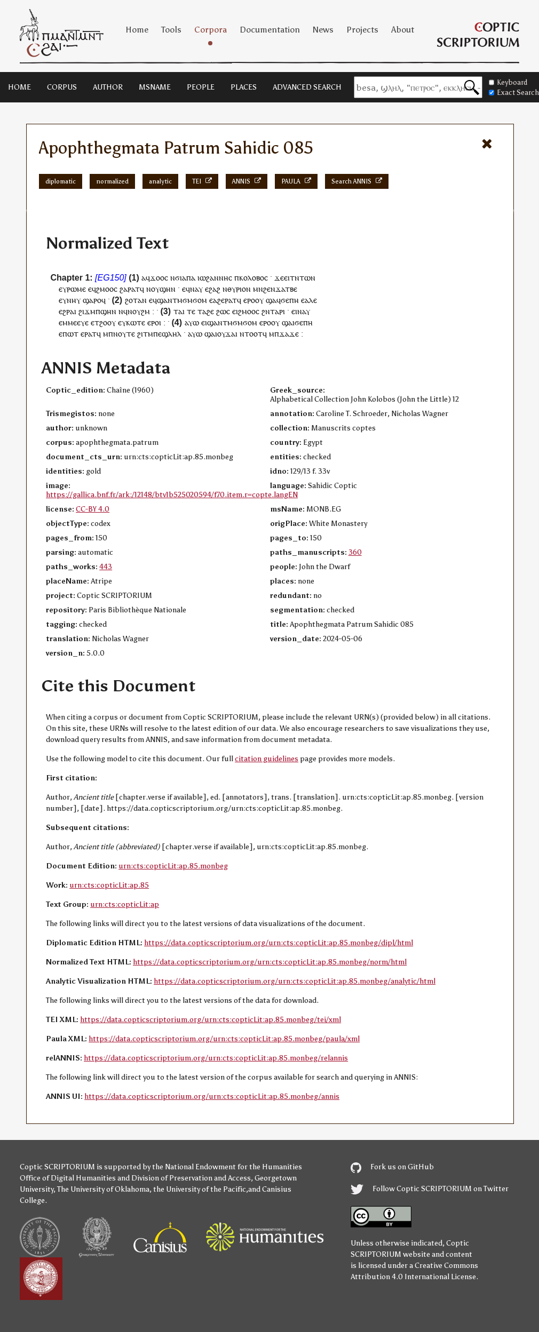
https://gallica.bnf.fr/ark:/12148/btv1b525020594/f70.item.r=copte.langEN (172, 494)
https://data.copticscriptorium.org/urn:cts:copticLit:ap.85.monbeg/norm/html (270, 962)
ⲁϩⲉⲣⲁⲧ (225, 300)
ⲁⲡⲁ (188, 277)
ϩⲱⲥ (223, 311)
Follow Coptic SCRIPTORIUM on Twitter (430, 1188)
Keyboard (508, 82)
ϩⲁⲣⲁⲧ (130, 288)
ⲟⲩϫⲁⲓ (227, 333)
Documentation (270, 30)
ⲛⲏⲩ (74, 300)
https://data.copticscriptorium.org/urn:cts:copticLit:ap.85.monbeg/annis (211, 1096)
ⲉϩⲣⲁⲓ (67, 311)
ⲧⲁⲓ (179, 311)
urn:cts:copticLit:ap (124, 904)
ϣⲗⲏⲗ (171, 333)
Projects (362, 30)
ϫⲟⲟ (157, 277)
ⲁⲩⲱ (192, 322)
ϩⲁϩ (214, 288)
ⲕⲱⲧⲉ (135, 322)
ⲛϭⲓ (176, 277)
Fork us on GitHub (392, 1166)
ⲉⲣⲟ (249, 300)
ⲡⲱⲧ (70, 333)
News (323, 30)
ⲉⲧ (95, 322)
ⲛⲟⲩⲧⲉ (124, 333)
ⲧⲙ (177, 300)
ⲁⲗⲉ (311, 300)
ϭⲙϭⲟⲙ (195, 300)
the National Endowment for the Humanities (227, 1166)
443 (105, 566)
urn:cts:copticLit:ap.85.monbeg (173, 866)
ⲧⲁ (202, 311)
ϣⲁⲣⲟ (92, 300)
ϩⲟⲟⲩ (107, 322)
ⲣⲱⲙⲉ (76, 288)
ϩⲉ (210, 311)
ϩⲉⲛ (269, 288)
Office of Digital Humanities (68, 1178)
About (402, 30)
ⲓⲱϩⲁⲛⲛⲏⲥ (214, 277)
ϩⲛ (265, 311)
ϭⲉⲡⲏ (290, 300)
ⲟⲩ (155, 288)
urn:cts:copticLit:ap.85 (109, 885)
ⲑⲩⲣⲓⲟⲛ (239, 288)
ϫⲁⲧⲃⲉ (286, 288)
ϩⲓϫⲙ (87, 311)
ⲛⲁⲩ (196, 288)
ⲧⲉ (191, 311)
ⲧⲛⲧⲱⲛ (302, 277)
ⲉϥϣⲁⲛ (160, 300)
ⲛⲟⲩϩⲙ (139, 311)
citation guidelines (266, 758)
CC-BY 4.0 (92, 509)
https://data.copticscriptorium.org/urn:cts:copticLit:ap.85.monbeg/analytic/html (294, 981)
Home (136, 30)
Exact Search (514, 92)
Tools (171, 30)
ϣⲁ (271, 300)
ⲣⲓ (282, 311)
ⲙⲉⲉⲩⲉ (78, 322)
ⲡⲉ (157, 333)
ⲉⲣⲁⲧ (89, 333)
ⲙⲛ (258, 288)
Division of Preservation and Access (191, 1178)
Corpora (210, 30)
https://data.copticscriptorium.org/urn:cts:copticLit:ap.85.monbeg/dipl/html (278, 942)
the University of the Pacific (199, 1189)
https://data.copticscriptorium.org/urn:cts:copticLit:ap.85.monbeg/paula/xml (224, 1038)
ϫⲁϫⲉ (289, 333)
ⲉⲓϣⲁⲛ (212, 322)
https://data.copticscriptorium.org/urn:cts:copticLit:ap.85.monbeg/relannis (216, 1058)
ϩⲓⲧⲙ (145, 333)
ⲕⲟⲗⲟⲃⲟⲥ (253, 277)
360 (355, 552)
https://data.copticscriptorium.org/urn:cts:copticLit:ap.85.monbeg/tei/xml (210, 1019)
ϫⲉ (279, 277)
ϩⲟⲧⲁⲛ (136, 300)
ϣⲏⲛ (168, 288)
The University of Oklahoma (103, 1189)
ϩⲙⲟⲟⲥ (106, 288)
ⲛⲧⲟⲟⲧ (251, 333)
